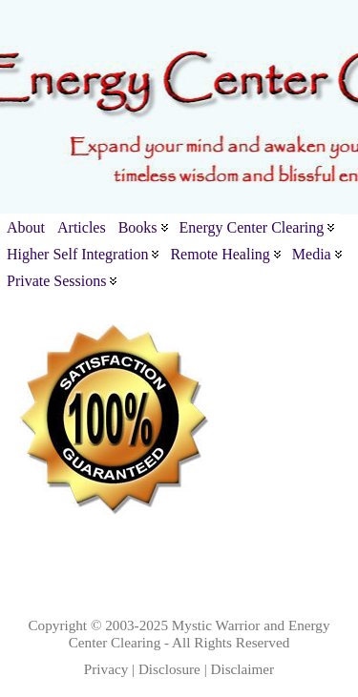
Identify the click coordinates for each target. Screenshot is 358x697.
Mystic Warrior (216, 625)
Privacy (106, 669)
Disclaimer (243, 669)
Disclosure (169, 669)
